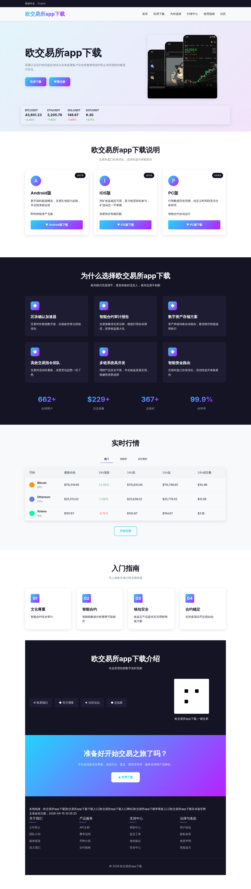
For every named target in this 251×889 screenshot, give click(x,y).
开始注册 (125, 531)
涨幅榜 (123, 459)
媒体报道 (34, 841)
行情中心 (192, 14)
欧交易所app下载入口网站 (116, 809)
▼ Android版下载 (56, 224)
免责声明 (185, 841)
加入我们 (34, 847)
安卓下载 (35, 81)
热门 (106, 459)
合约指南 (85, 847)
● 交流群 (117, 702)
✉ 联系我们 (40, 702)
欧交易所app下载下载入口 (82, 809)
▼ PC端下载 (194, 224)
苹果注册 (59, 81)
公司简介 (34, 827)
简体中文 (30, 3)
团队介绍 (34, 834)
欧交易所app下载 (45, 14)
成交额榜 (142, 459)
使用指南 (209, 14)
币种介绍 (85, 841)
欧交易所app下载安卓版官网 (188, 809)
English (42, 3)
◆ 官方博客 (66, 702)
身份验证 (135, 841)
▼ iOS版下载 (125, 224)
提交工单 (135, 834)
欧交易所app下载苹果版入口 (151, 809)
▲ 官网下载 (125, 777)
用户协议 (185, 827)
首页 (145, 14)
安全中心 (135, 847)
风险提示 (185, 847)
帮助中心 (135, 827)
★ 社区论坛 (92, 702)
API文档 (84, 827)
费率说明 (85, 834)
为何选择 (175, 14)
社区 (223, 14)
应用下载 (159, 14)
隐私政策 (185, 834)
